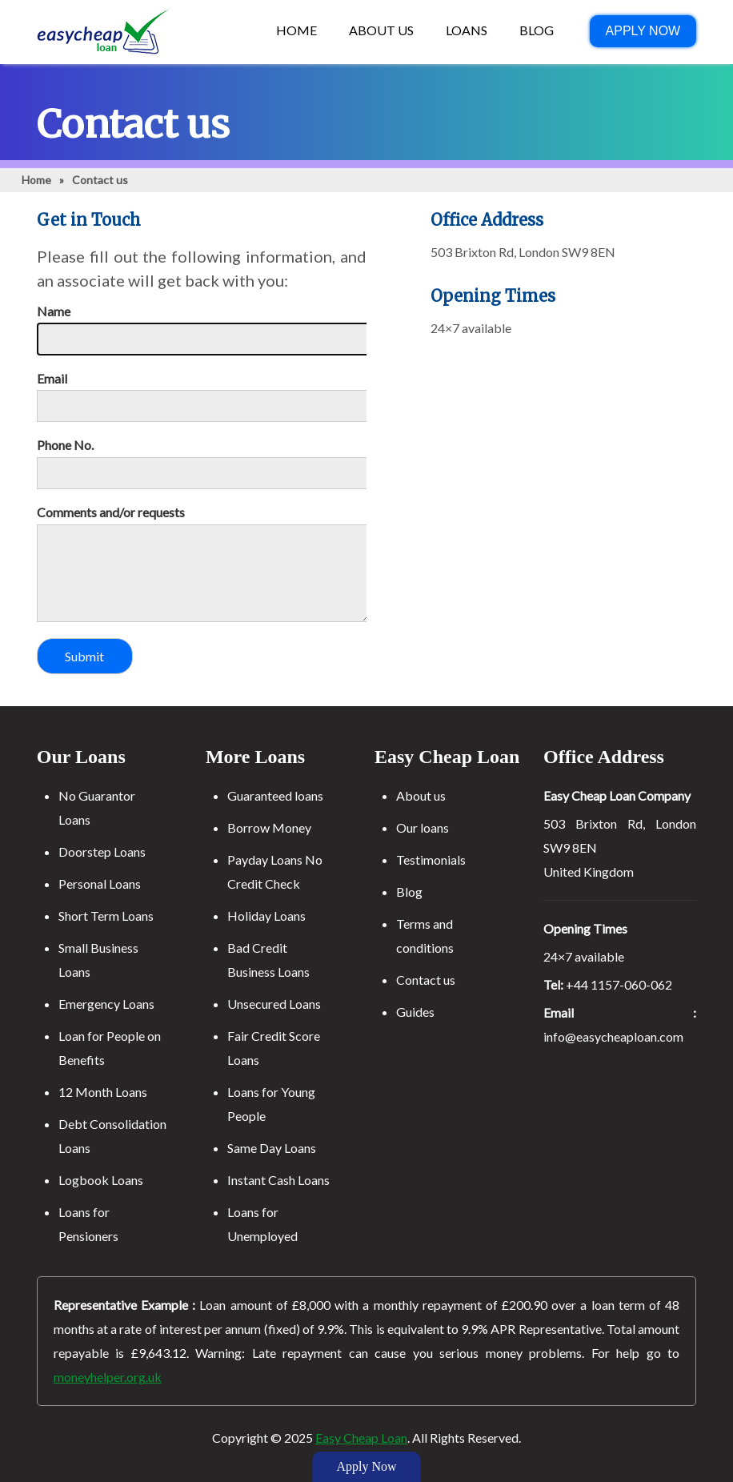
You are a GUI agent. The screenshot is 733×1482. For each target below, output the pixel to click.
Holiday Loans (266, 915)
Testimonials (431, 859)
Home (296, 30)
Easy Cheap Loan (361, 1437)
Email (52, 379)
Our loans (422, 827)
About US (381, 30)
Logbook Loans (100, 1179)
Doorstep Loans (102, 851)
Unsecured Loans (274, 1003)
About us (421, 795)
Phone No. (65, 445)
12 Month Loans (102, 1091)
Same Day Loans (271, 1147)
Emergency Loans (106, 1003)
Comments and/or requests (111, 512)
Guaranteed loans (275, 795)
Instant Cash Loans (278, 1179)
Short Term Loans (106, 915)
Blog (536, 30)
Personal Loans (99, 883)
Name (53, 311)
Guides (415, 1011)
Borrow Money (269, 827)
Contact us (425, 979)
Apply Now (643, 31)
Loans (466, 30)
